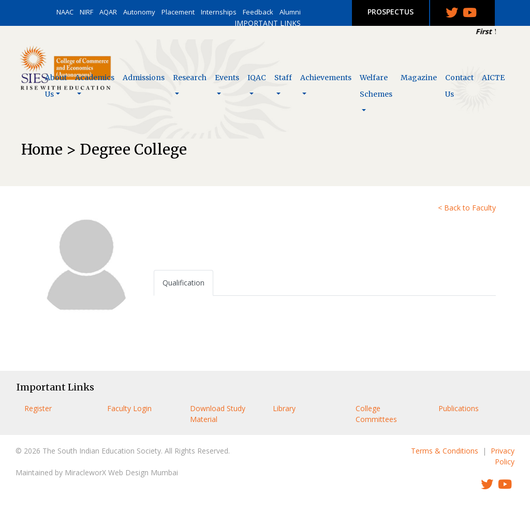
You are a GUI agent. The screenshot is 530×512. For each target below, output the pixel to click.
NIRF (86, 12)
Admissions (144, 77)
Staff (283, 77)
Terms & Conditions (444, 451)
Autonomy (139, 12)
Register (38, 408)
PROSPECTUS (390, 12)
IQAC (256, 77)
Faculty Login (129, 408)
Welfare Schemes (376, 86)
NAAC (64, 12)
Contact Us (459, 86)
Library (284, 408)
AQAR (108, 12)
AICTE (493, 77)
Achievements (325, 77)
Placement (178, 12)
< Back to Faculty (467, 208)
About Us (56, 86)
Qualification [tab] (183, 283)
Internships (219, 12)
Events (227, 77)
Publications (458, 408)
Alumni (290, 12)
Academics (94, 77)
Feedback (258, 12)
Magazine (419, 77)
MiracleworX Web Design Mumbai (121, 472)
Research (190, 77)
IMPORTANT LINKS (267, 23)
